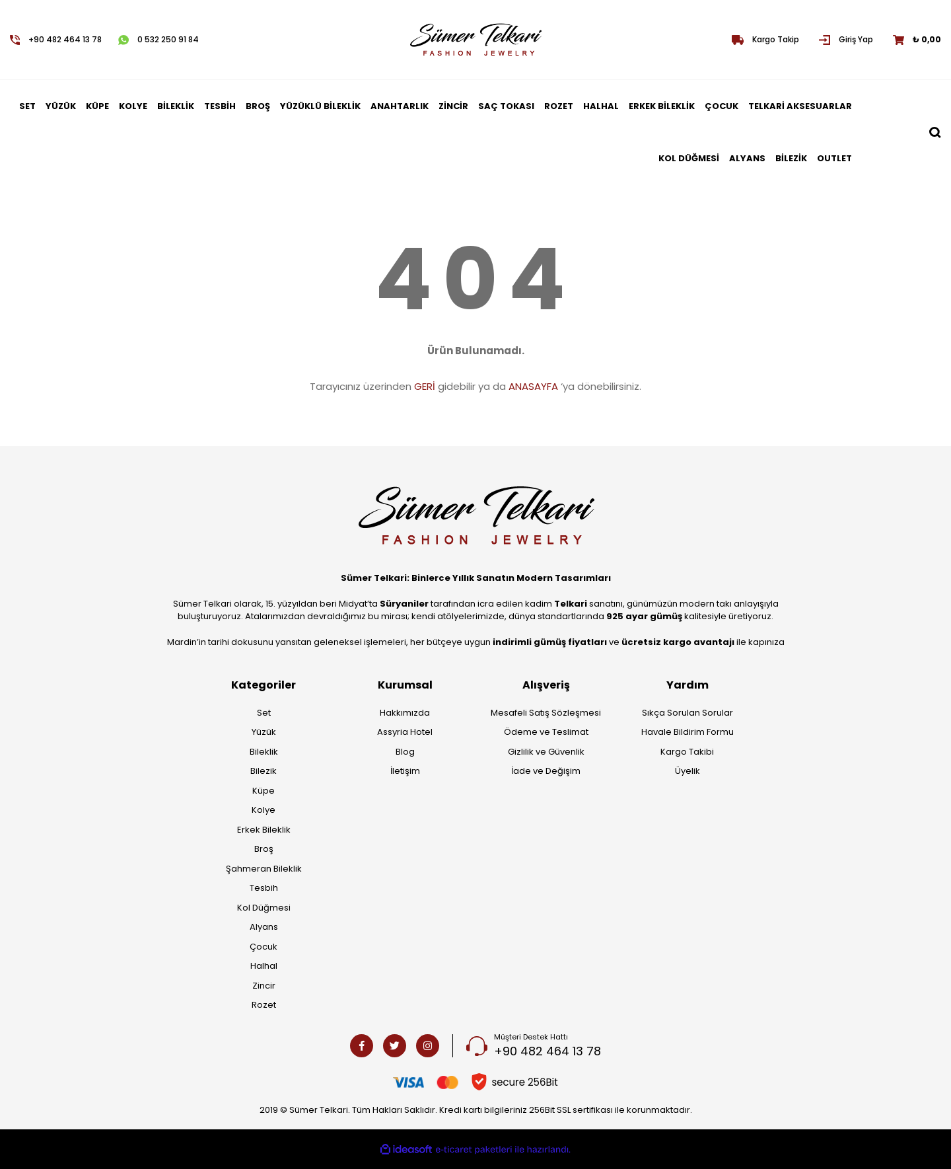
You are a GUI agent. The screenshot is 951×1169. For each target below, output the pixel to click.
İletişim (405, 771)
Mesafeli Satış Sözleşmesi (546, 712)
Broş (263, 849)
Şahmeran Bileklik (264, 868)
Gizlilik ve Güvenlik (546, 751)
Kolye (263, 810)
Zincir (263, 985)
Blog (405, 751)
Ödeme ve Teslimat (546, 732)
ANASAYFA (533, 386)
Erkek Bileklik (264, 829)
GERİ (424, 386)
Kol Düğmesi (264, 907)
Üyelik (687, 771)
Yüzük (264, 732)
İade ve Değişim (546, 771)
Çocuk (263, 946)
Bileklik (264, 751)
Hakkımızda (405, 712)
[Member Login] (846, 39)
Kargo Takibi (687, 751)
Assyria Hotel (405, 732)
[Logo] (475, 39)
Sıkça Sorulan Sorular (687, 712)
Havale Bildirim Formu (687, 732)
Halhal (263, 966)
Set (264, 712)
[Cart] (917, 39)
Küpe (263, 790)
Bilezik (263, 771)
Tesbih (264, 888)
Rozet (264, 1005)
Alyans (264, 927)
